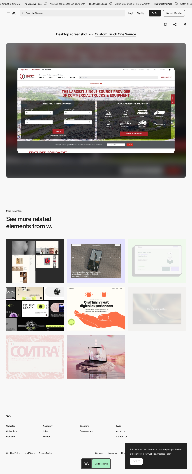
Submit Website (174, 13)
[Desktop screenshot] (35, 261)
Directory (84, 426)
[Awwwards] (14, 13)
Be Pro (155, 13)
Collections (11, 431)
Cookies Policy (13, 453)
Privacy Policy (45, 453)
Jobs (45, 431)
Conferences (86, 431)
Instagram (113, 453)
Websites (10, 426)
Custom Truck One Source (115, 34)
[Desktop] (96, 261)
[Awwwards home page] (86, 463)
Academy (48, 426)
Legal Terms (29, 453)
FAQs (118, 426)
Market (46, 436)
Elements (10, 436)
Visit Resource (101, 464)
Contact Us (121, 436)
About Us (120, 431)
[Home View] (157, 309)
